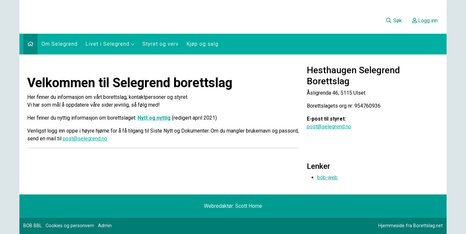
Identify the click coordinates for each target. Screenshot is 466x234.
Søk (393, 21)
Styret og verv (160, 44)
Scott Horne (248, 206)
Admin (105, 225)
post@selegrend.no (85, 138)
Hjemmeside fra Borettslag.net (410, 225)
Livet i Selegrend (110, 44)
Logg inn (425, 21)
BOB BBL (32, 225)
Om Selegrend (59, 44)
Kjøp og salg (202, 44)
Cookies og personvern (70, 225)
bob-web (327, 177)
